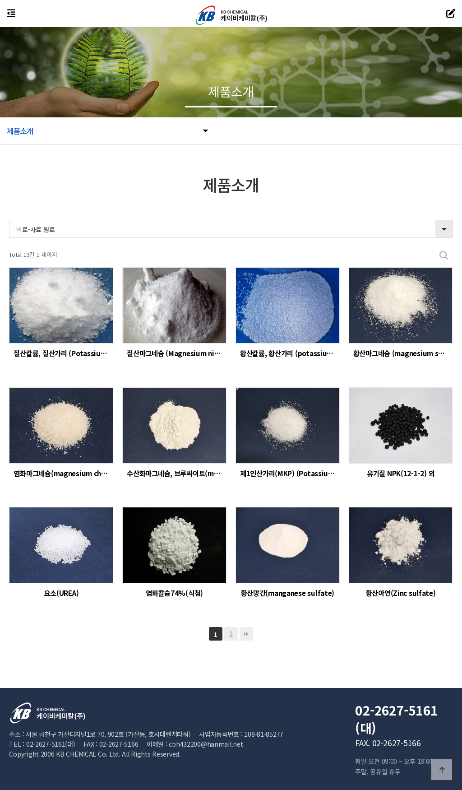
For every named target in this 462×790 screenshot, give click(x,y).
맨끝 (246, 634)
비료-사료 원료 (35, 229)
